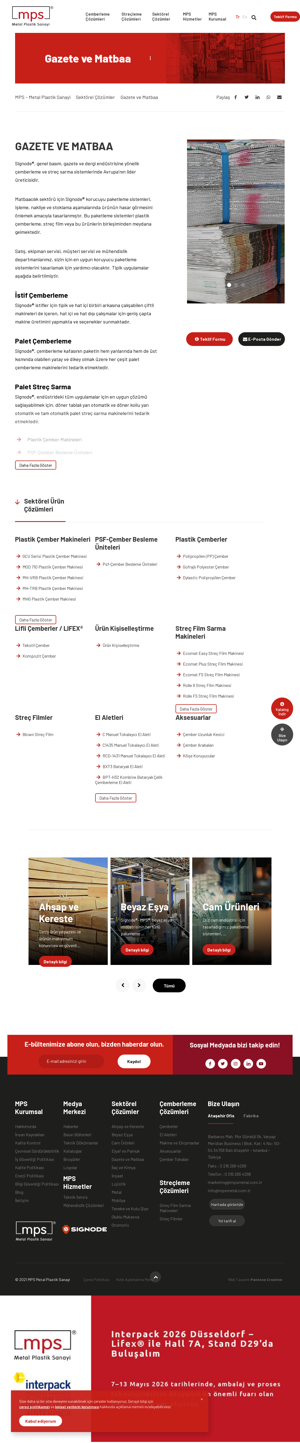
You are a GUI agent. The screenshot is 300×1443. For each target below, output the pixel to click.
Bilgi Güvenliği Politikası (37, 1183)
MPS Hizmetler (192, 16)
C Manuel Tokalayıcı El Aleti (123, 734)
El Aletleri (168, 1134)
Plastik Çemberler (40, 465)
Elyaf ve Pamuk (126, 1151)
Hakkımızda (25, 1126)
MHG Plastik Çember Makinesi (45, 598)
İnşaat (117, 1175)
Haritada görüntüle (227, 1204)
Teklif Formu (285, 16)
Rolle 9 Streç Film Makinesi (203, 685)
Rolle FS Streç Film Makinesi (205, 695)
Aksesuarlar (170, 1151)
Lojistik (119, 1183)
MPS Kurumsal (217, 16)
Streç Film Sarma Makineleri (175, 1205)
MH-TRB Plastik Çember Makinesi (49, 588)
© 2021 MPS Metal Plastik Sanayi (42, 1279)
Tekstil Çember (32, 645)
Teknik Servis (75, 1197)
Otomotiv (120, 1225)
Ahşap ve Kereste (128, 1126)
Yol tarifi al (227, 1220)
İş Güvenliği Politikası (34, 1159)
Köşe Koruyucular (195, 755)
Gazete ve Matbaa (128, 1159)
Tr (238, 16)
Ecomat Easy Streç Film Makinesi (210, 653)
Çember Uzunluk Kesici (200, 734)
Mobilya (118, 1200)
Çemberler (169, 1126)
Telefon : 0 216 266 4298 (229, 1174)
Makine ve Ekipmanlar (179, 1142)
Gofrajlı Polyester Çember (202, 566)
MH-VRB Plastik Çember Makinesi (49, 577)
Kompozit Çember (35, 655)
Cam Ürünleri (123, 1142)
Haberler (70, 1126)
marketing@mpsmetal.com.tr (235, 1182)
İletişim (22, 1200)
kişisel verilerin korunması (77, 1406)
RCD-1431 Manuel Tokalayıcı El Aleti (131, 755)
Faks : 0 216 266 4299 (227, 1165)
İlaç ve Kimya (123, 1167)
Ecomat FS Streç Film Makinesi (208, 674)
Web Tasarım (255, 1279)
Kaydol (134, 1061)
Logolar (70, 1167)
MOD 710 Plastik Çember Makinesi (49, 566)
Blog (19, 1192)
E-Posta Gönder (261, 339)
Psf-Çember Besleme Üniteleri (127, 564)
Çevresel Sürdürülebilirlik (37, 1151)
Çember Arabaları (195, 745)
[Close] (202, 1399)
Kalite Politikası (29, 1167)
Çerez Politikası (96, 1279)
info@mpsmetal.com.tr (229, 1190)
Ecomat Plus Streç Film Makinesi (209, 663)
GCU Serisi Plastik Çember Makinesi (51, 556)
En (244, 16)
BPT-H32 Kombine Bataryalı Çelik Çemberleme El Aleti (129, 779)
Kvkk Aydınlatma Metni (135, 1279)
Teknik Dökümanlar (80, 1142)
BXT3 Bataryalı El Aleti (119, 766)
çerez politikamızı (34, 1406)
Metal (116, 1192)
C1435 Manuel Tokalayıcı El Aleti (127, 745)
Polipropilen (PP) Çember (202, 556)
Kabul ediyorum (40, 1421)
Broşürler (71, 1159)
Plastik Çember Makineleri (48, 439)
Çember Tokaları (174, 1159)
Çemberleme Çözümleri (98, 16)
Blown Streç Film (34, 734)
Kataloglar (72, 1151)
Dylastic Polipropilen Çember (206, 577)
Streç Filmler (171, 1218)
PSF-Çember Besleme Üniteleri (53, 452)
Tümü (169, 985)
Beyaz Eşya (122, 1134)
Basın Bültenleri (77, 1134)
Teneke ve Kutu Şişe (130, 1208)
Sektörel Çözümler (161, 16)
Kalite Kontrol (27, 1142)
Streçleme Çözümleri (131, 16)
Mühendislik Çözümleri (83, 1205)
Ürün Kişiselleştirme (118, 645)
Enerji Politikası (29, 1175)
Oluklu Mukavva (125, 1216)
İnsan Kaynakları (29, 1134)
